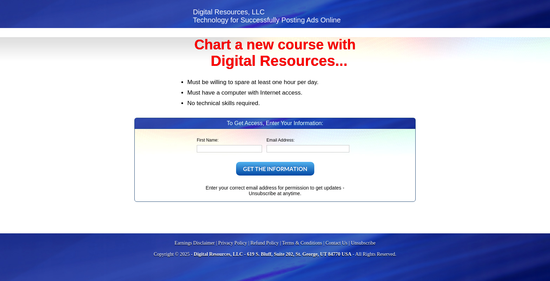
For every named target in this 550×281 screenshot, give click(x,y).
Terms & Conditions (302, 243)
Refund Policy (264, 243)
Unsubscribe (363, 243)
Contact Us (337, 243)
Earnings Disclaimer (195, 243)
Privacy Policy (232, 243)
